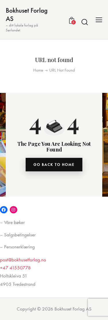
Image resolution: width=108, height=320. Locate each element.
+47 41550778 (15, 268)
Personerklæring (19, 247)
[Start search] (84, 22)
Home (38, 70)
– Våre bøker (12, 222)
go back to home (54, 164)
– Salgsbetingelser (18, 234)
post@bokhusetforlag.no (23, 259)
